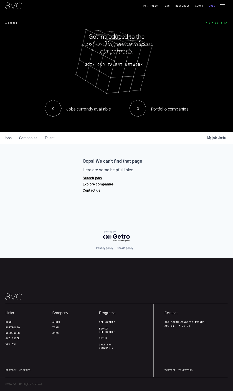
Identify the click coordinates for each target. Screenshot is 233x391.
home (8, 322)
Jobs (212, 6)
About (199, 6)
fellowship (107, 322)
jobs (8, 138)
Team (166, 6)
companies (28, 138)
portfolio (12, 327)
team (55, 327)
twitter (170, 370)
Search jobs (92, 178)
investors (185, 370)
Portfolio (150, 6)
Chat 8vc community (106, 346)
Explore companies (98, 184)
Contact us (91, 190)
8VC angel (12, 338)
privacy (11, 370)
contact (11, 343)
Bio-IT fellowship (107, 330)
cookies (24, 370)
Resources (182, 6)
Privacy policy (104, 248)
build (103, 338)
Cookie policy (125, 248)
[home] (13, 6)
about (56, 322)
